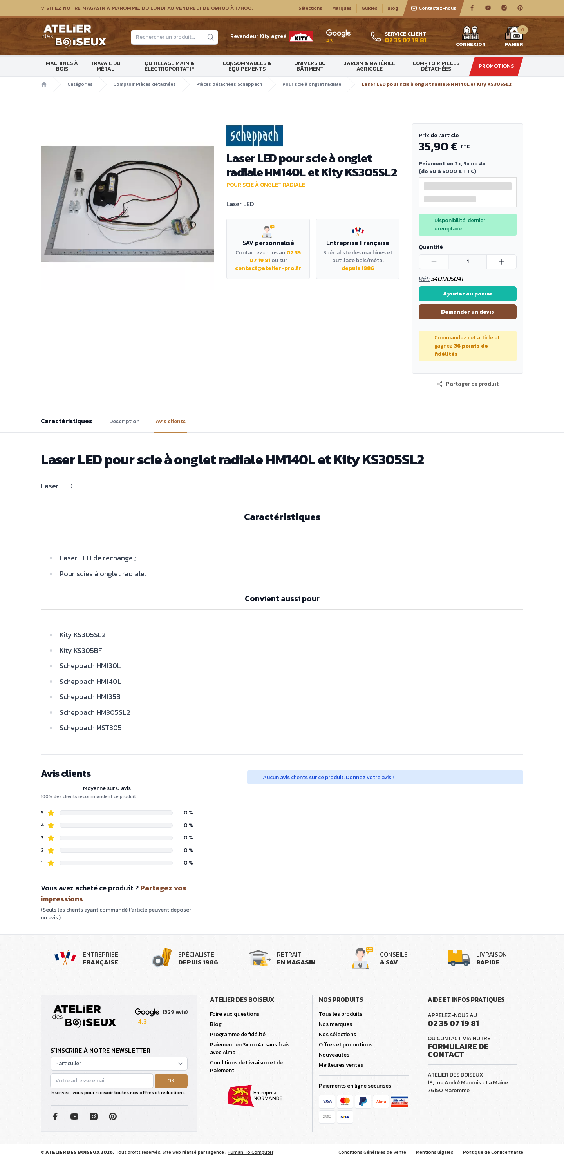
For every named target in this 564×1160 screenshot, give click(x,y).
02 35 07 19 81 (453, 1023)
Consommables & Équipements (246, 66)
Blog (392, 8)
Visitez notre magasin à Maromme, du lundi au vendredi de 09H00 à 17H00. (147, 8)
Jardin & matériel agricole (369, 66)
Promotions (496, 66)
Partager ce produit (468, 384)
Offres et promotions (345, 1044)
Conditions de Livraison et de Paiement (246, 1066)
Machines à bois (62, 66)
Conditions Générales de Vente (372, 1152)
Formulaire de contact (458, 1050)
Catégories (80, 84)
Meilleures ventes (341, 1065)
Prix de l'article (439, 135)
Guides (370, 8)
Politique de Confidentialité (493, 1152)
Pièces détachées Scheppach (229, 84)
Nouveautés (334, 1055)
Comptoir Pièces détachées (435, 66)
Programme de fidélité (238, 1034)
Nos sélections (337, 1034)
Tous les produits (340, 1014)
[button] (468, 384)
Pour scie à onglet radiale (311, 84)
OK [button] (171, 1081)
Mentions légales (434, 1152)
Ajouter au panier (468, 294)
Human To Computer (250, 1152)
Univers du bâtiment (310, 66)
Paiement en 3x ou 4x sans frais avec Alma (249, 1048)
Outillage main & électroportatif (169, 66)
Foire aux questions (234, 1014)
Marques (342, 8)
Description (124, 422)
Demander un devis (467, 312)
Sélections (310, 8)
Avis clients (170, 422)
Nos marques (335, 1024)
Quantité (431, 247)
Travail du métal (105, 66)
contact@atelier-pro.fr (268, 268)
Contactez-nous (433, 8)
